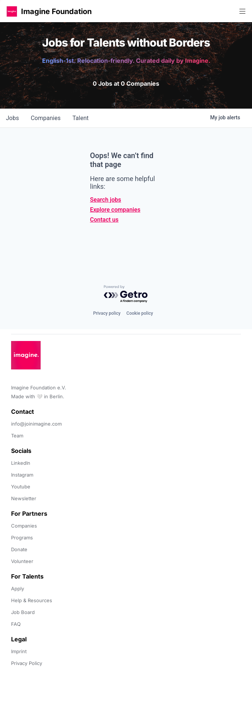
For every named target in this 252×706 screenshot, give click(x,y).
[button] (11, 11)
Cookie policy (139, 313)
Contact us (104, 219)
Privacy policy (106, 313)
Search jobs (105, 199)
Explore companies (115, 209)
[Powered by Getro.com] (126, 294)
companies (46, 118)
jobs (12, 118)
